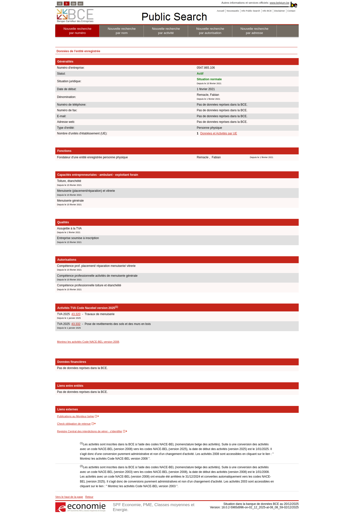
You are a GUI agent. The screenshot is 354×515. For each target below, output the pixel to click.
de (73, 3)
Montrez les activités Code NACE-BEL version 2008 (88, 341)
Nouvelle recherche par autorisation (210, 31)
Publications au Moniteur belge (75, 416)
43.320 (75, 314)
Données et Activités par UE (218, 133)
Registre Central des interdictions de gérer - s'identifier (89, 431)
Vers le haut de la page (69, 496)
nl (60, 3)
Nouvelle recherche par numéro (77, 31)
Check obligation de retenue (74, 423)
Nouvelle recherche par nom (122, 31)
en (80, 3)
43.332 (75, 324)
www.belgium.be (279, 2)
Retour (89, 496)
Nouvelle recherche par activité (166, 31)
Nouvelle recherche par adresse (254, 31)
